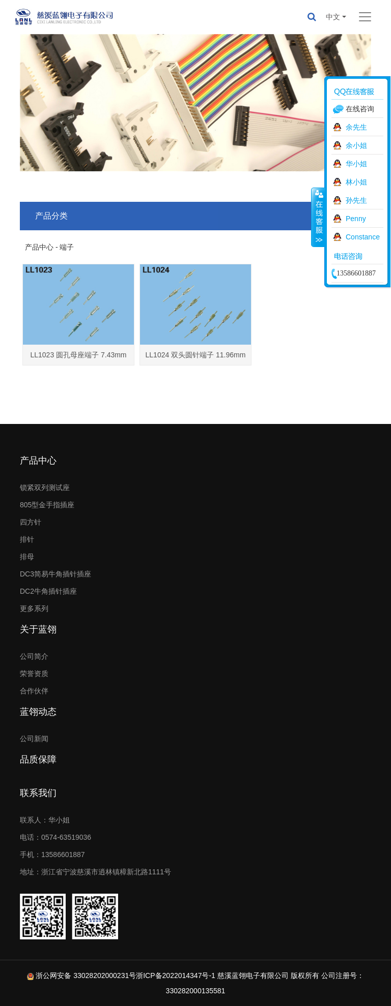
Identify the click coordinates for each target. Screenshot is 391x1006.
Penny (356, 219)
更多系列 (34, 608)
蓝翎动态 (38, 712)
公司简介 (34, 656)
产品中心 (38, 460)
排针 (27, 539)
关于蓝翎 (38, 629)
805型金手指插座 (47, 505)
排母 (27, 557)
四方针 (30, 522)
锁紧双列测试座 (45, 487)
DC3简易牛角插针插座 (55, 574)
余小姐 (356, 145)
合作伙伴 (34, 691)
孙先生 (356, 200)
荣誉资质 (34, 673)
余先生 (356, 127)
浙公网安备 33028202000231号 (86, 975)
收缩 (318, 217)
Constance (363, 237)
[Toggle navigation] (365, 16)
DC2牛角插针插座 (48, 591)
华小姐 (356, 164)
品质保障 (38, 759)
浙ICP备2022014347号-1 (175, 975)
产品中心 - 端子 (49, 247)
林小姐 (356, 182)
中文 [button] (333, 17)
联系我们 (38, 793)
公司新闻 (34, 739)
